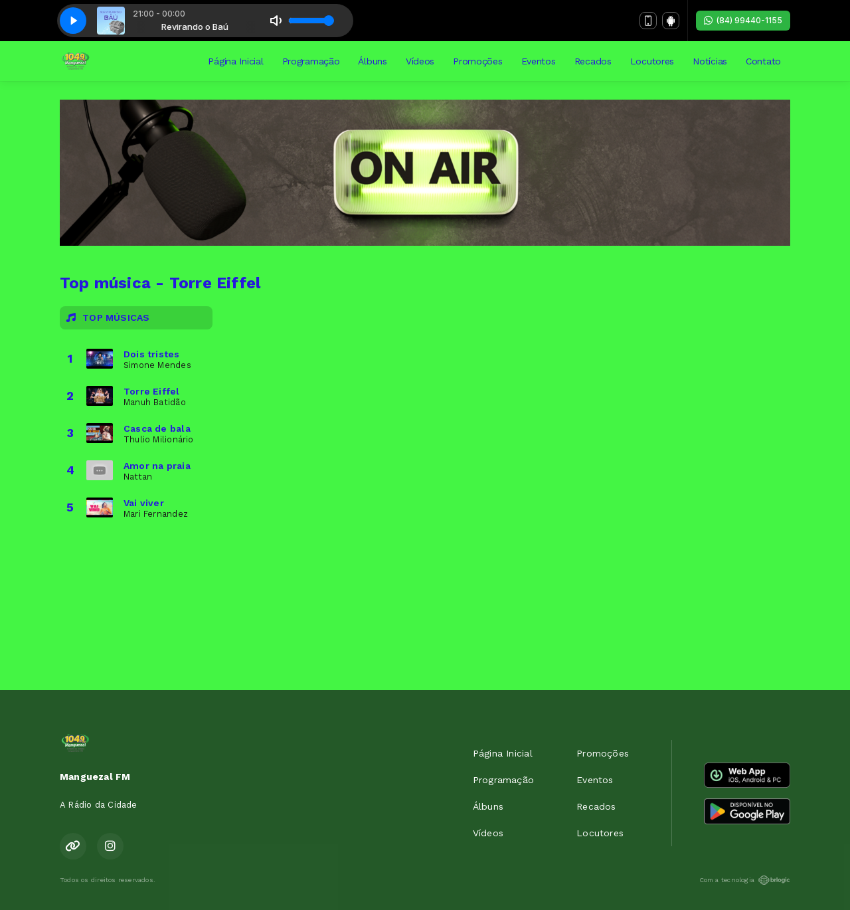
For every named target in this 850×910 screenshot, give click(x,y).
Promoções (477, 61)
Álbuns (372, 61)
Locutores (652, 61)
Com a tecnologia (744, 880)
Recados (593, 61)
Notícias (710, 61)
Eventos (538, 61)
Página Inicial (235, 61)
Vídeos (420, 61)
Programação (311, 61)
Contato (763, 61)
